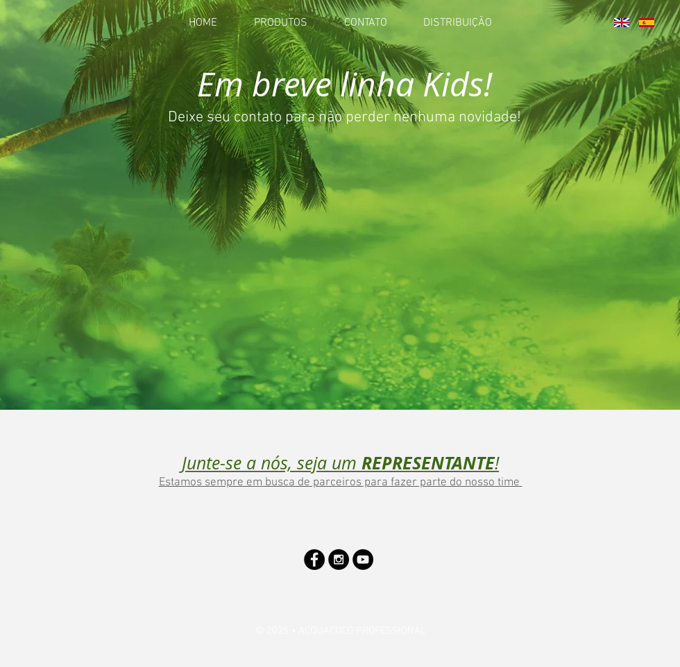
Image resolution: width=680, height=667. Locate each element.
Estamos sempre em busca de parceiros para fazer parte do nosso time (340, 483)
